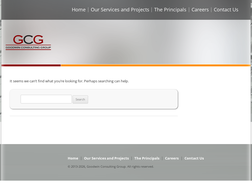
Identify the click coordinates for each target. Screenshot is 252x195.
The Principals (170, 9)
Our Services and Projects (120, 9)
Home (79, 9)
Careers (200, 9)
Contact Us (226, 9)
